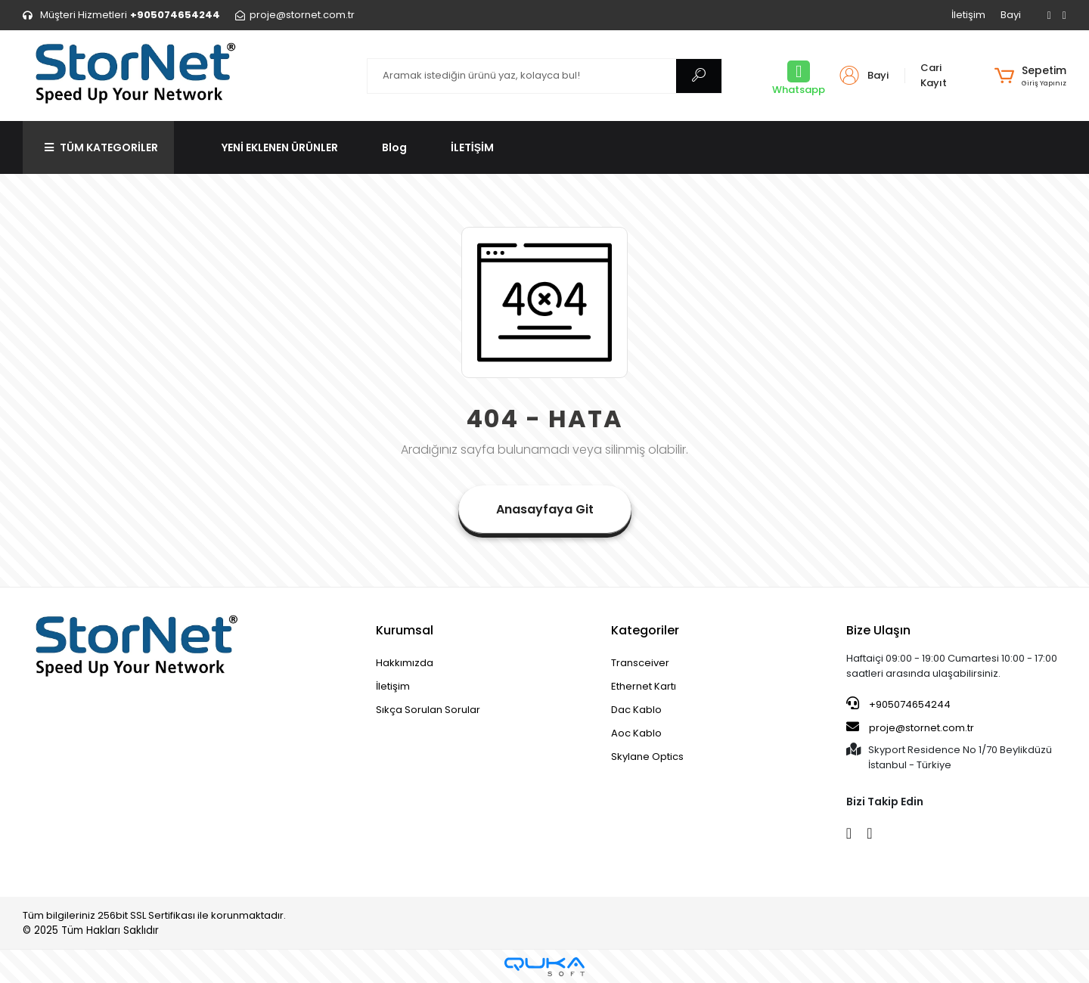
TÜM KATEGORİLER (101, 147)
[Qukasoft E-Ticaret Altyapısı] (544, 966)
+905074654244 (898, 704)
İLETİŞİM (472, 147)
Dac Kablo (636, 709)
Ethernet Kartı (643, 686)
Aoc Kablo (636, 733)
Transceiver (640, 663)
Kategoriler (645, 630)
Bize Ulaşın (878, 630)
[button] (1030, 75)
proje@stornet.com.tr (910, 727)
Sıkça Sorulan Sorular (428, 709)
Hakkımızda (404, 663)
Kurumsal (404, 630)
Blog (394, 147)
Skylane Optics (647, 756)
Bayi (1011, 15)
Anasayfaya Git (545, 509)
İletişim (968, 15)
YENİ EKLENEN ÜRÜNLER (280, 147)
